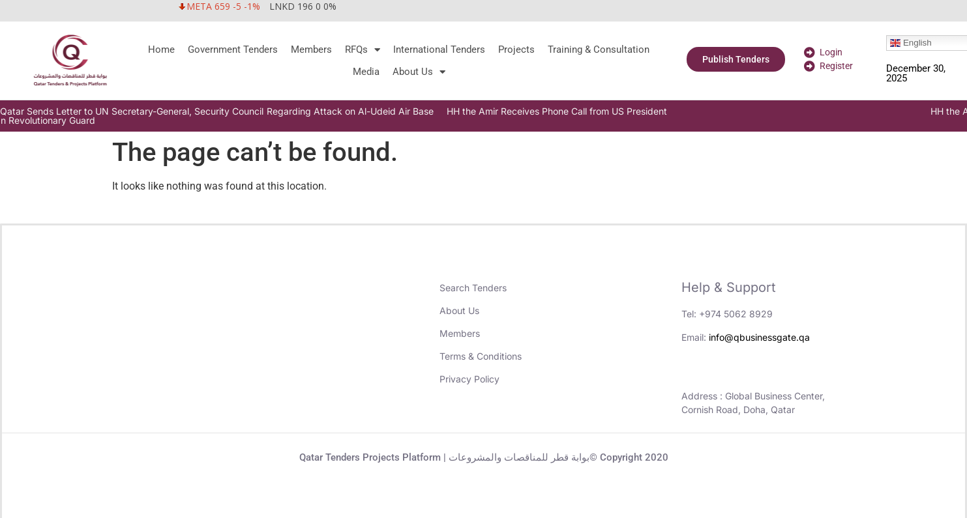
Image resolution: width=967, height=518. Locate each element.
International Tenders (439, 49)
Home (161, 49)
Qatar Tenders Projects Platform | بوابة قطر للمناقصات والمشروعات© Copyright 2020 (483, 457)
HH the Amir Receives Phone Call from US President (579, 111)
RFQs (362, 49)
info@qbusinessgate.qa (759, 337)
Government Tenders (233, 49)
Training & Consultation (598, 49)
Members (311, 49)
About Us (419, 72)
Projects (516, 49)
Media (366, 72)
